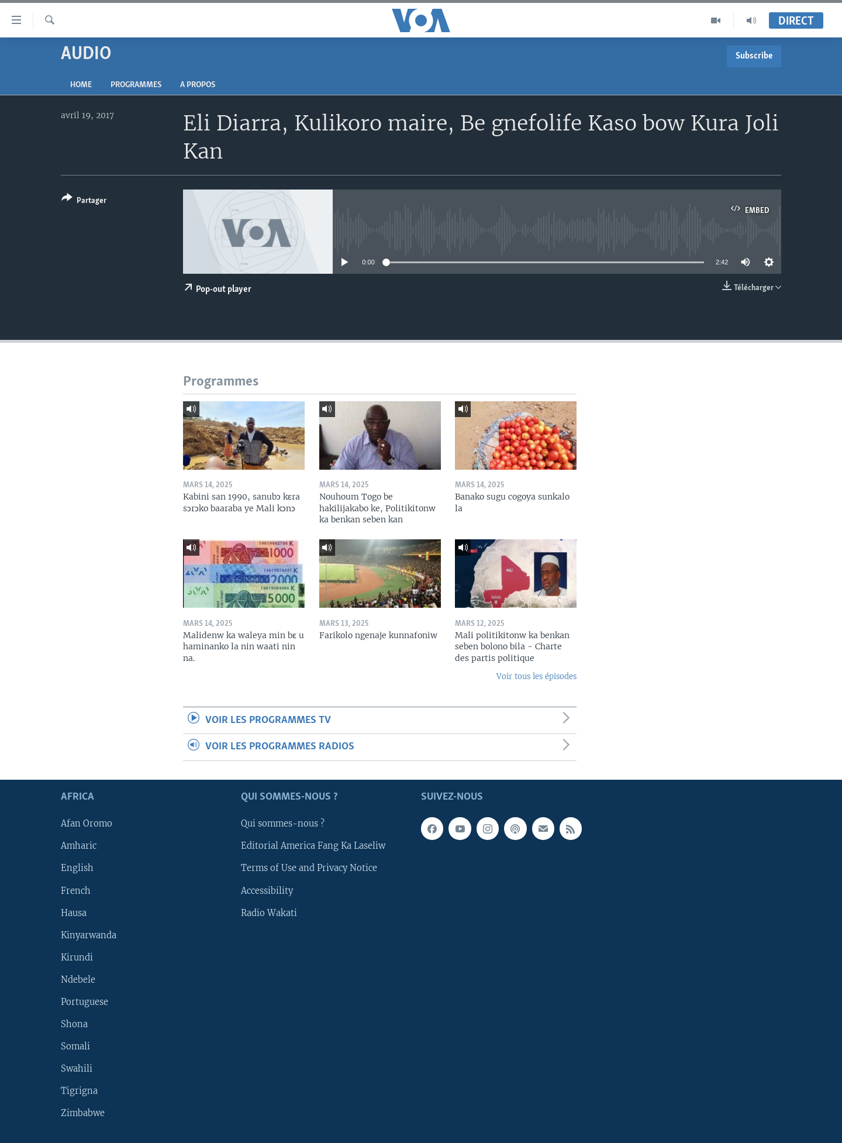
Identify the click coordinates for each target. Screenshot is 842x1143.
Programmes (136, 85)
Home (81, 85)
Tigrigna (79, 1090)
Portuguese (84, 1001)
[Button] (83, 202)
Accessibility (267, 890)
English (77, 868)
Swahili (76, 1068)
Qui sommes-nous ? (283, 823)
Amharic (78, 846)
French (76, 890)
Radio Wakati (269, 912)
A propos (197, 85)
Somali (75, 1046)
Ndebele (78, 979)
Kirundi (77, 957)
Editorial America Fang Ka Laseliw (313, 846)
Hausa (74, 912)
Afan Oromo (86, 823)
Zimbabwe (83, 1112)
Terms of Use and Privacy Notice (309, 868)
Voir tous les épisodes (536, 676)
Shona (74, 1023)
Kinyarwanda (88, 934)
